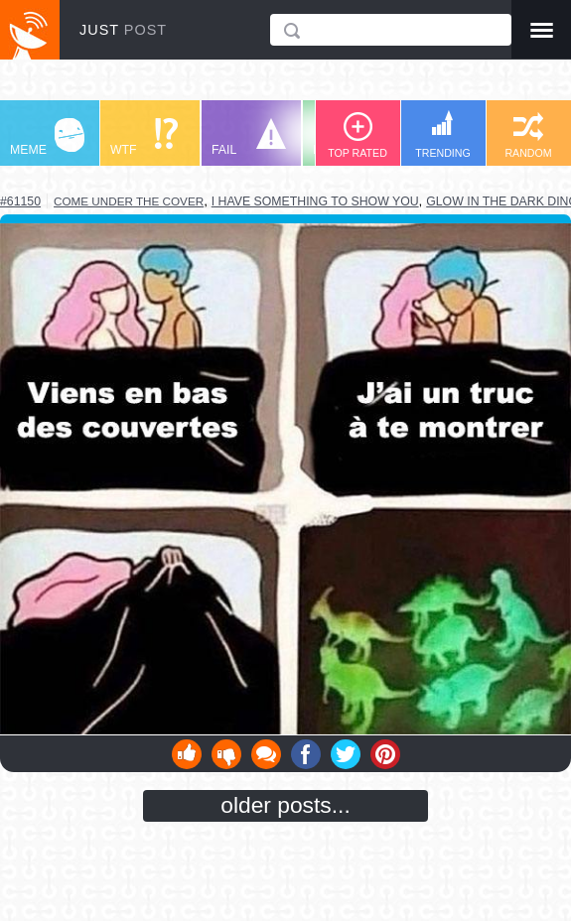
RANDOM (527, 135)
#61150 (20, 201)
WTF (144, 137)
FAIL (249, 137)
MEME (47, 137)
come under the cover (129, 201)
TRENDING (443, 134)
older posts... (285, 805)
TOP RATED (357, 135)
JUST (123, 30)
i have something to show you (315, 201)
